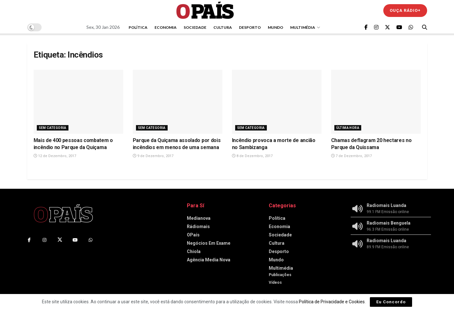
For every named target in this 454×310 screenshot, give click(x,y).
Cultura (222, 27)
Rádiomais (198, 226)
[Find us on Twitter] (387, 27)
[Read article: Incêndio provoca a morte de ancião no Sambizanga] (277, 102)
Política (138, 27)
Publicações (280, 275)
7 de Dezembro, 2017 (351, 156)
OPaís (193, 234)
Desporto (250, 27)
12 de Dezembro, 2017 (55, 156)
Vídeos (275, 282)
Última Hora (347, 128)
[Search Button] (424, 27)
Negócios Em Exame (208, 243)
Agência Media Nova (208, 259)
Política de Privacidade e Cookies (332, 301)
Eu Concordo (391, 301)
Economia (166, 27)
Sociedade (195, 27)
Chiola (194, 251)
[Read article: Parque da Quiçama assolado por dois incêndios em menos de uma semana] (177, 102)
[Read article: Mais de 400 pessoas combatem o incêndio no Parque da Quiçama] (78, 102)
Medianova (199, 218)
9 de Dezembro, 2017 (153, 156)
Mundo (275, 27)
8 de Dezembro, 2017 (252, 156)
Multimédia (302, 27)
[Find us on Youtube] (399, 27)
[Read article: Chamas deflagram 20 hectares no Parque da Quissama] (376, 102)
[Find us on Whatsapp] (411, 27)
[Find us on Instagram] (376, 27)
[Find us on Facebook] (366, 27)
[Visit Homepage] (205, 10)
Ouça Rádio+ (405, 10)
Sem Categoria (53, 128)
